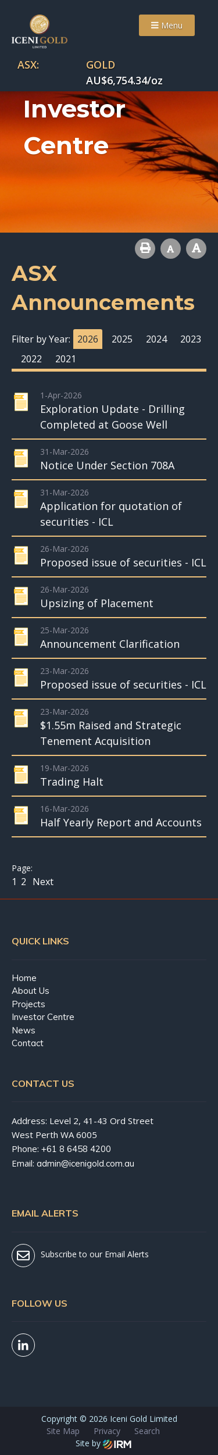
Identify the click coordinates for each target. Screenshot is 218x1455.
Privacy (107, 1430)
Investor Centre (43, 1016)
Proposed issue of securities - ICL (123, 562)
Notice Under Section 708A (107, 465)
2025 (122, 339)
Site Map (63, 1430)
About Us (30, 990)
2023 (190, 339)
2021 (65, 358)
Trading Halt (71, 782)
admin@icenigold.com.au (85, 1163)
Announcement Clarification (110, 644)
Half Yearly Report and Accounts (121, 822)
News (23, 1030)
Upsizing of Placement (96, 603)
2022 (31, 358)
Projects (28, 1004)
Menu (167, 25)
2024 (156, 339)
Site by (103, 1443)
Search (147, 1430)
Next (41, 881)
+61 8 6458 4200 (76, 1148)
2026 (87, 339)
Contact (28, 1043)
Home (24, 977)
